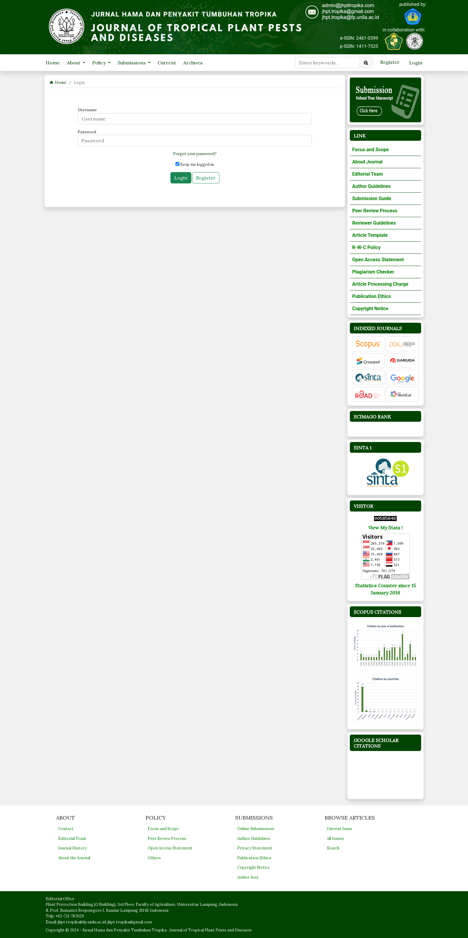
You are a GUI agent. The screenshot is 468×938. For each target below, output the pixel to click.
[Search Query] (327, 62)
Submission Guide (371, 198)
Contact (65, 828)
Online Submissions (255, 828)
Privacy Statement (254, 848)
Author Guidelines (371, 186)
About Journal (367, 162)
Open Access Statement (378, 259)
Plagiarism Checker (373, 272)
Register (390, 62)
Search (333, 848)
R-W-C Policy (366, 247)
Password (87, 132)
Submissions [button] (132, 63)
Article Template (370, 235)
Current (167, 63)
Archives (193, 63)
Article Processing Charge (380, 284)
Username (87, 109)
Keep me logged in (195, 164)
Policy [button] (99, 63)
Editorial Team (367, 174)
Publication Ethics (371, 296)
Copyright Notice (370, 308)
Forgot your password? (195, 153)
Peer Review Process (374, 211)
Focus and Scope (370, 149)
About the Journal (74, 857)
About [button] (74, 63)
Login (415, 63)
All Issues (335, 838)
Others (154, 857)
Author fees (247, 877)
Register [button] (205, 178)
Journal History (72, 848)
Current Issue (339, 828)
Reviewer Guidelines (374, 223)
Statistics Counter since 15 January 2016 (385, 589)
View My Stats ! (385, 528)
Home (53, 63)
